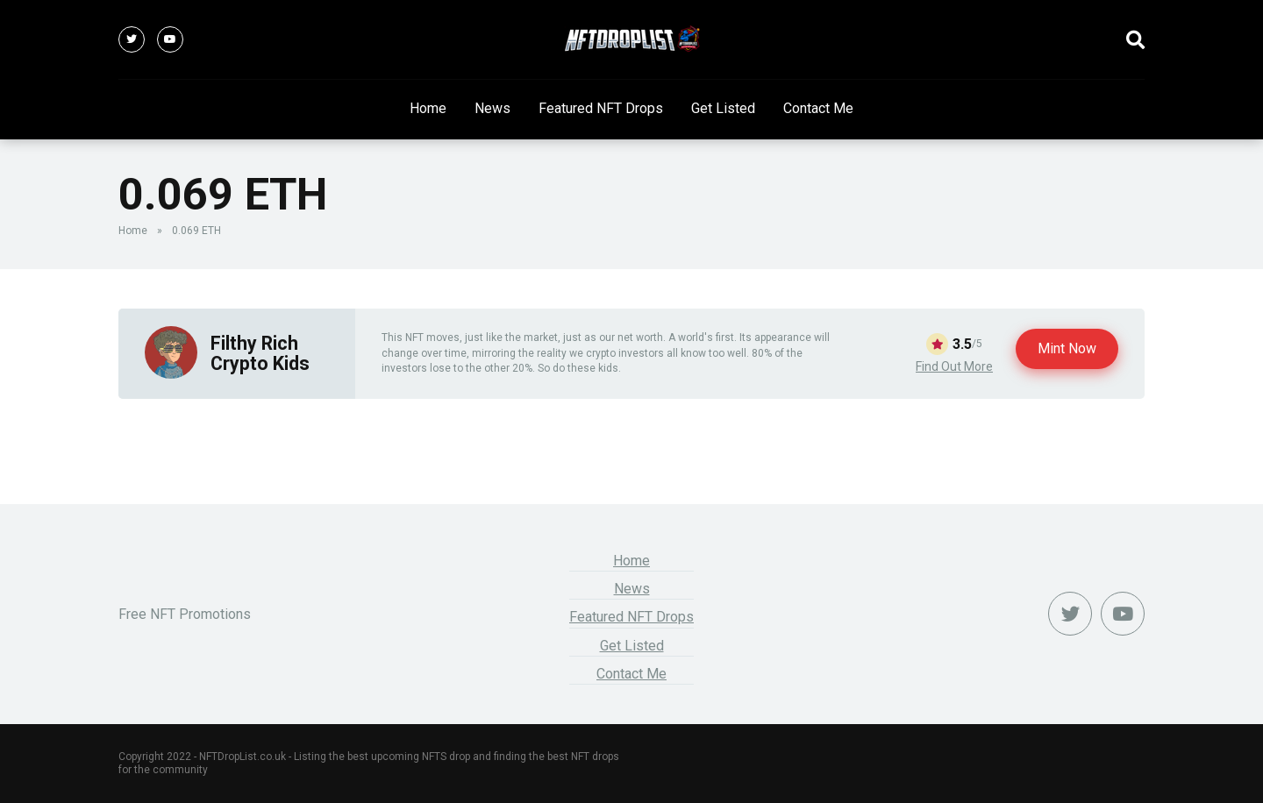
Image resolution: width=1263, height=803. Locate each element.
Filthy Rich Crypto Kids (260, 353)
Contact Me (818, 108)
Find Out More (954, 366)
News (492, 108)
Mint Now (1067, 348)
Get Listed (723, 108)
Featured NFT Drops (601, 108)
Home (428, 108)
